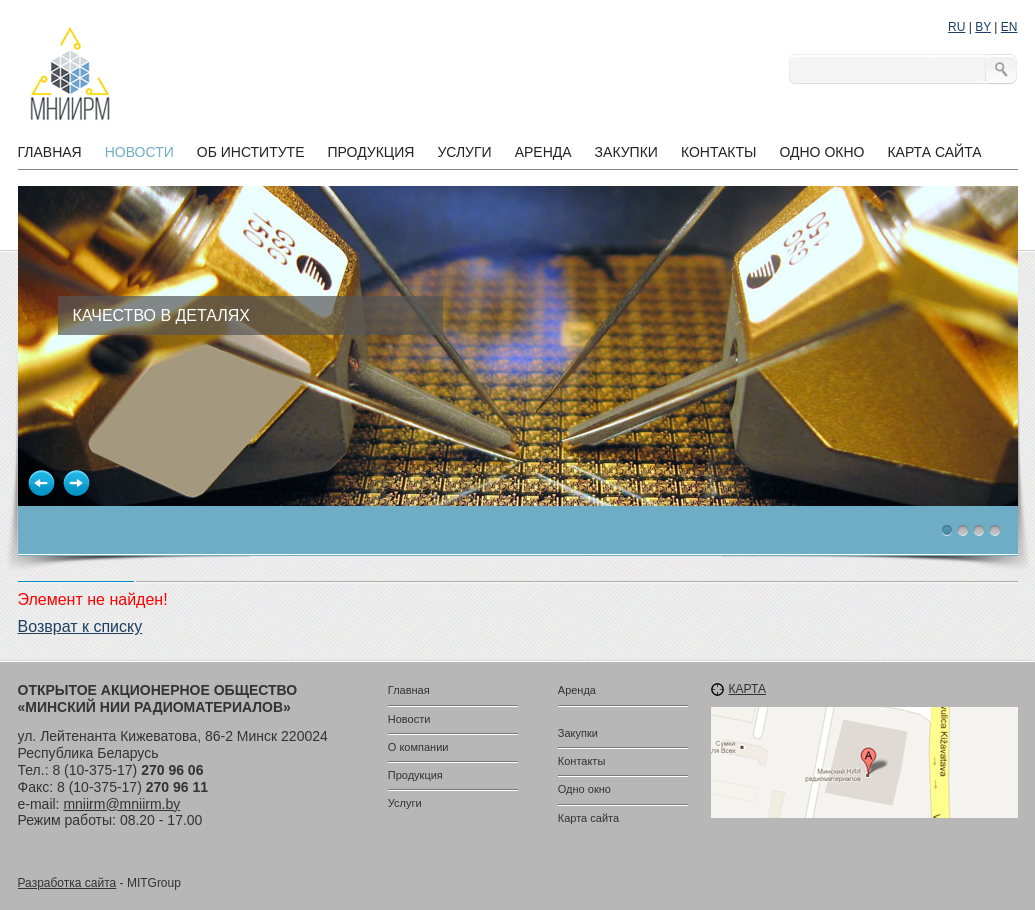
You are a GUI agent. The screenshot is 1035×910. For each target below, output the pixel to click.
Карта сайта (934, 152)
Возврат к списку (80, 626)
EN (1009, 27)
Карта (747, 689)
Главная (50, 152)
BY (983, 27)
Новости (139, 152)
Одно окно (821, 152)
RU (956, 27)
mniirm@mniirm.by (121, 804)
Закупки (626, 152)
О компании (418, 747)
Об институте (251, 152)
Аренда (543, 152)
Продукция (370, 152)
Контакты (719, 152)
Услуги (464, 152)
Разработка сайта (67, 883)
